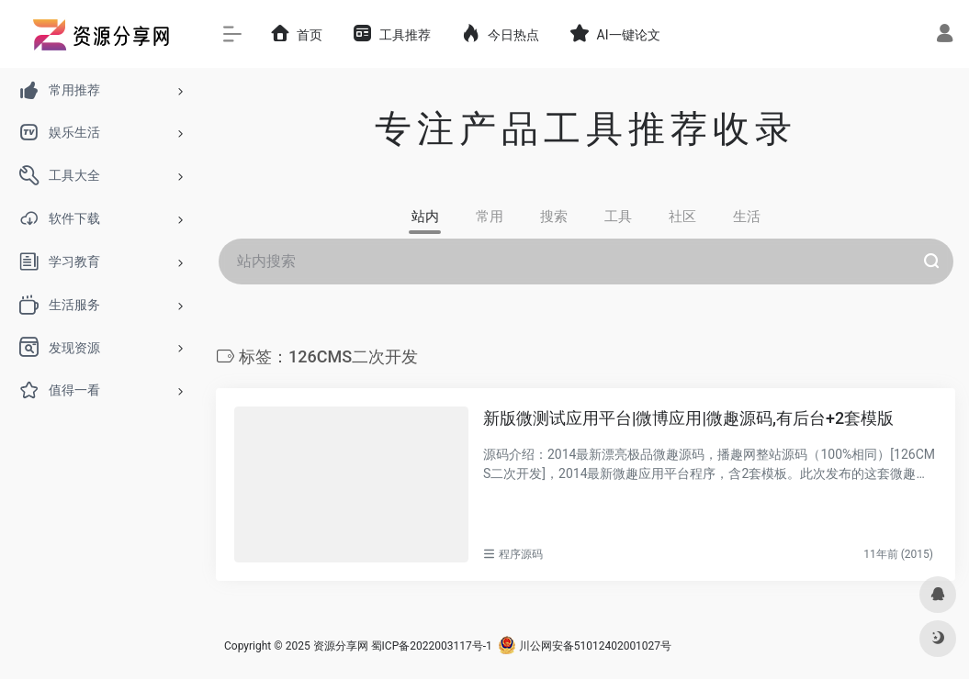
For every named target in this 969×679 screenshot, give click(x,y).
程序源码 (521, 554)
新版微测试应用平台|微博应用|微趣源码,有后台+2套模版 (688, 418)
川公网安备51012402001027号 (584, 646)
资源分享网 (340, 646)
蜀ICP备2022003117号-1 (431, 646)
